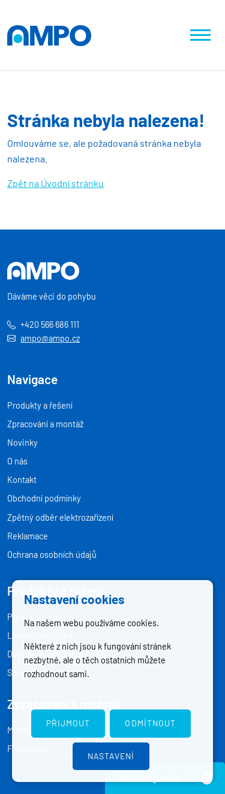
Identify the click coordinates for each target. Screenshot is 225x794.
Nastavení (111, 756)
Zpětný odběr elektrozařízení (60, 517)
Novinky (22, 442)
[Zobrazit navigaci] (200, 35)
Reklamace (27, 536)
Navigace (32, 379)
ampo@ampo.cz (50, 338)
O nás (17, 461)
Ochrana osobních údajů (52, 555)
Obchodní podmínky (44, 498)
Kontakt (22, 480)
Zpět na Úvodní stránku (55, 183)
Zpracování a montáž (45, 424)
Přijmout (68, 723)
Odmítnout (150, 723)
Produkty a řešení (40, 405)
